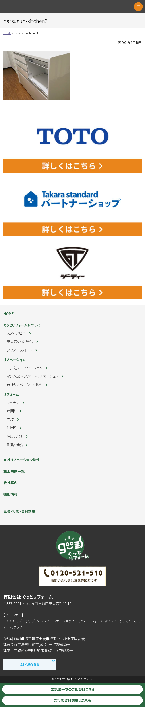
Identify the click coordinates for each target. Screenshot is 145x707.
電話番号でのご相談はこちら (73, 689)
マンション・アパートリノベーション (32, 376)
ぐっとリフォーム (23, 6)
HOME (8, 313)
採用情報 (10, 494)
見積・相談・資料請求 (19, 511)
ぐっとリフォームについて (22, 325)
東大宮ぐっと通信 (20, 341)
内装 (10, 419)
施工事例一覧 (14, 471)
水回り (12, 410)
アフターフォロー (19, 350)
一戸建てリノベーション (24, 367)
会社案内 (10, 482)
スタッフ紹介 (16, 333)
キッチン (13, 402)
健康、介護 (15, 436)
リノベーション (14, 359)
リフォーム (11, 394)
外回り (12, 427)
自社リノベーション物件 (25, 384)
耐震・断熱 (15, 444)
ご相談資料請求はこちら (72, 700)
